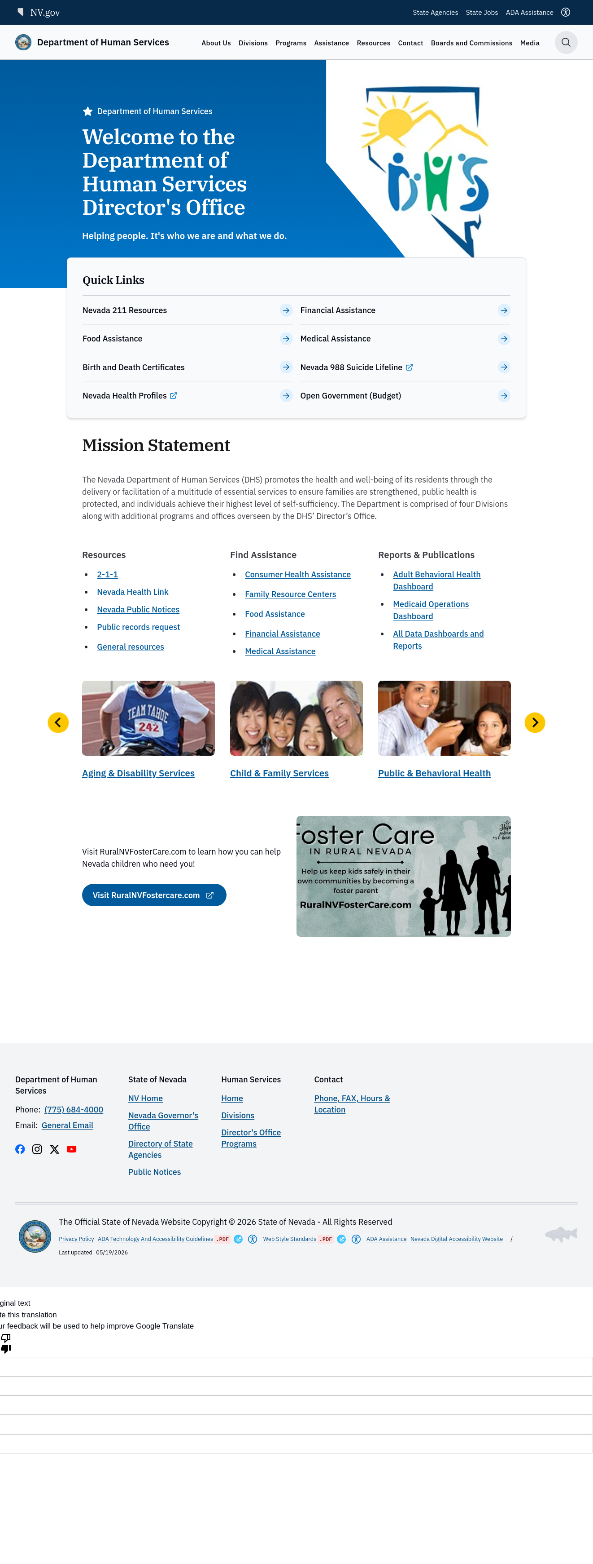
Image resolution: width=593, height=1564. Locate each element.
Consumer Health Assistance (298, 574)
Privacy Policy (76, 1239)
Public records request (138, 627)
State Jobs (482, 12)
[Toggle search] (566, 42)
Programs (290, 42)
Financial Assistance (282, 634)
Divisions (253, 42)
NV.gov (37, 12)
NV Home (145, 1098)
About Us (216, 42)
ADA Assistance (530, 12)
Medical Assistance (280, 651)
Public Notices (154, 1172)
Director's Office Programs (251, 1138)
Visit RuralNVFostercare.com (146, 895)
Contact (410, 42)
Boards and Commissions (472, 42)
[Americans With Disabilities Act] (252, 1239)
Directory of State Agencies (160, 1149)
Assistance (331, 42)
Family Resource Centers (290, 594)
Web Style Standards (290, 1239)
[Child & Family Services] (296, 733)
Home (232, 1098)
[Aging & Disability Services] (148, 733)
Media (530, 42)
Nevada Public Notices (138, 609)
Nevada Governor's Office (163, 1121)
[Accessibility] (565, 12)
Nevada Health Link (132, 592)
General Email (67, 1125)
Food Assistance (275, 614)
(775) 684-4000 (73, 1109)
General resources (130, 647)
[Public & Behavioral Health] (444, 733)
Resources (374, 42)
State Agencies (435, 12)
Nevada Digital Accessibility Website (456, 1239)
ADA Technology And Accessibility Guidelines (155, 1239)
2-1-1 (107, 574)
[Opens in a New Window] (238, 1239)
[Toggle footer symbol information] (561, 1234)
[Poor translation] (5, 1343)
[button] (58, 722)
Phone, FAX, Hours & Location (352, 1104)
